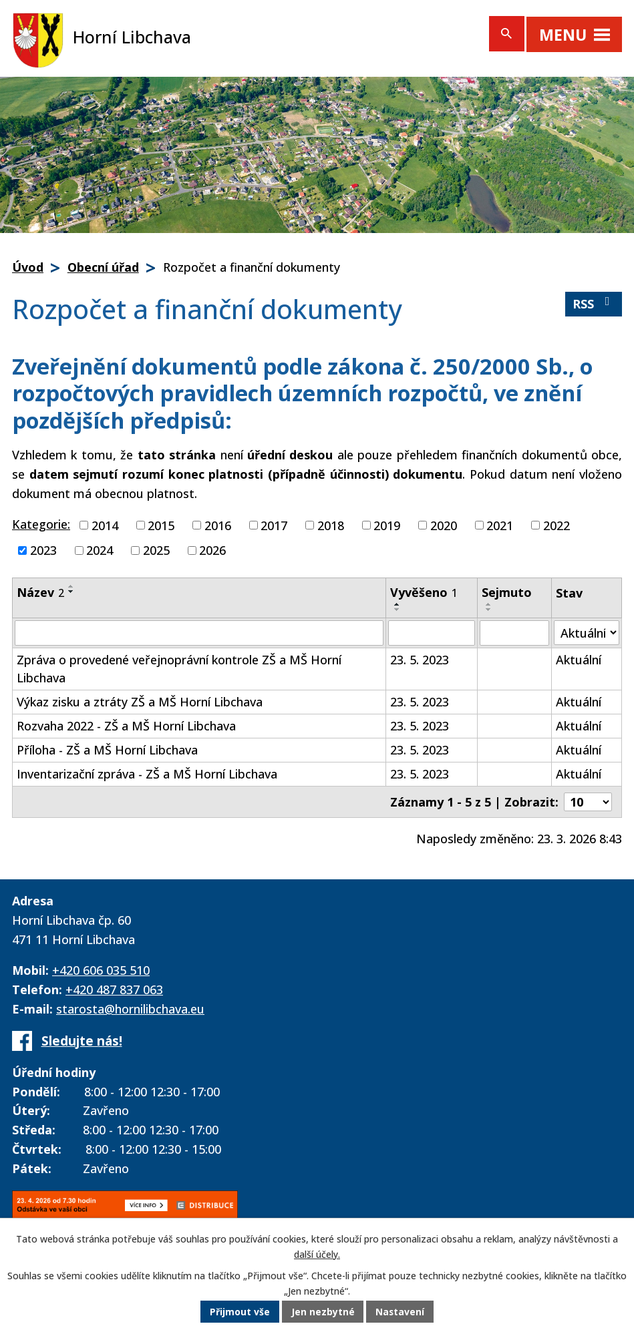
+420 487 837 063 (114, 989)
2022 (556, 525)
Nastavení (400, 1312)
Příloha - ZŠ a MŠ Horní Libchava (107, 750)
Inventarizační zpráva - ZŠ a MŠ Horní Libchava (147, 774)
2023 (43, 550)
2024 (99, 550)
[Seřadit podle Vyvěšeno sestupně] (397, 609)
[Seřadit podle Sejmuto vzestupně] (489, 604)
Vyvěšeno (424, 592)
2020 (443, 525)
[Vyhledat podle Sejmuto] (514, 633)
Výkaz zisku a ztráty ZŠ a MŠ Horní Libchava (140, 702)
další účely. (317, 1254)
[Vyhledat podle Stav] (586, 632)
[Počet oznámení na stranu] (588, 802)
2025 (156, 550)
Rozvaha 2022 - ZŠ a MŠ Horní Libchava (126, 726)
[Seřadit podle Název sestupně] (71, 591)
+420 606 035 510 (101, 970)
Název (40, 592)
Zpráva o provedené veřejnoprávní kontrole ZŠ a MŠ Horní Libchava (179, 669)
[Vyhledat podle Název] (199, 633)
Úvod (27, 267)
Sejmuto (507, 592)
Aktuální (578, 660)
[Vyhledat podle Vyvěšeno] (431, 633)
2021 (499, 525)
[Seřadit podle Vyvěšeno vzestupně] (397, 604)
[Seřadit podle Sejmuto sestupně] (489, 609)
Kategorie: (41, 524)
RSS (594, 303)
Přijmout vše (239, 1312)
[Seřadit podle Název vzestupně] (71, 586)
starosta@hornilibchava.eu (130, 1009)
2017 (274, 525)
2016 (217, 525)
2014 (105, 525)
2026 (212, 550)
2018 (330, 525)
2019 (386, 525)
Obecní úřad (103, 267)
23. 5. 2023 (419, 660)
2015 (161, 525)
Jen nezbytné (322, 1312)
